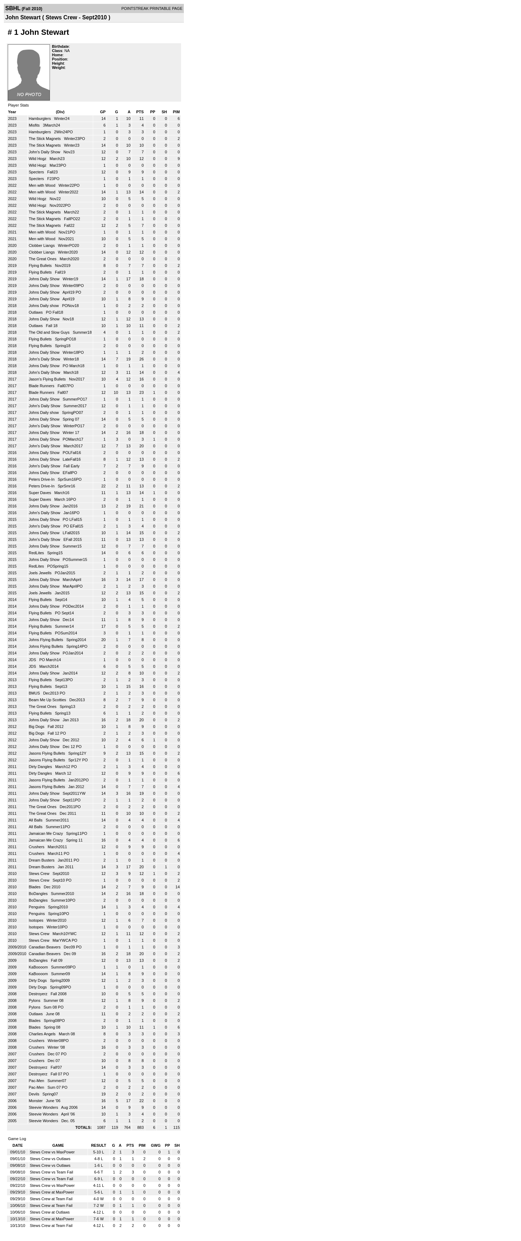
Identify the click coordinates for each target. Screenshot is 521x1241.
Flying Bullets (41, 265)
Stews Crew (40, 873)
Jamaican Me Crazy (46, 833)
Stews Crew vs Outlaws (50, 1159)
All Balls (36, 820)
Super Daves (40, 493)
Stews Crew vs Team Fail (51, 1172)
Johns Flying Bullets (46, 640)
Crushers (37, 847)
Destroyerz (39, 994)
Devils (34, 1094)
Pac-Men (37, 1081)
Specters (37, 172)
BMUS (35, 693)
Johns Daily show (44, 305)
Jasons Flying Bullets (47, 753)
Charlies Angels (43, 1034)
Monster (36, 1101)
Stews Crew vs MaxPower (52, 1152)
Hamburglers (40, 118)
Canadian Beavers (45, 947)
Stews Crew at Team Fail (51, 1199)
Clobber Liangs (42, 245)
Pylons (35, 1000)
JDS (33, 660)
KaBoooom (39, 967)
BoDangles (39, 893)
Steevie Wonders (44, 1107)
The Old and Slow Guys (50, 332)
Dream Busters (42, 860)
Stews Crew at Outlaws (50, 1212)
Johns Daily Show (45, 279)
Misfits (35, 125)
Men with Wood (43, 185)
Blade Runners (42, 386)
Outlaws (36, 312)
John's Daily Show (45, 152)
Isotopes (37, 920)
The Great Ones (43, 259)
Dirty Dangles (41, 767)
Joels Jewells (41, 573)
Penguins (37, 907)
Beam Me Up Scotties (48, 700)
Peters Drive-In (42, 479)
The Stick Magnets (45, 138)
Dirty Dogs (38, 980)
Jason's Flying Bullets (48, 379)
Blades (35, 887)
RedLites (37, 553)
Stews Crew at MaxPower (52, 1192)
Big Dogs (37, 726)
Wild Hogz (38, 158)
